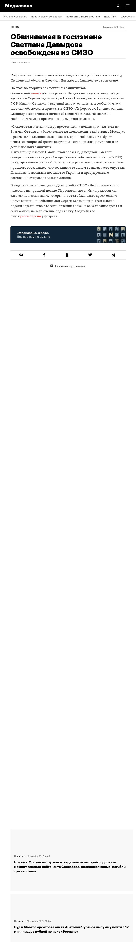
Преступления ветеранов (46, 16)
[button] (127, 6)
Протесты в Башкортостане (83, 16)
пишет (36, 93)
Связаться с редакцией (68, 265)
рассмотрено (30, 216)
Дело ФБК (110, 16)
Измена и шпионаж (15, 16)
